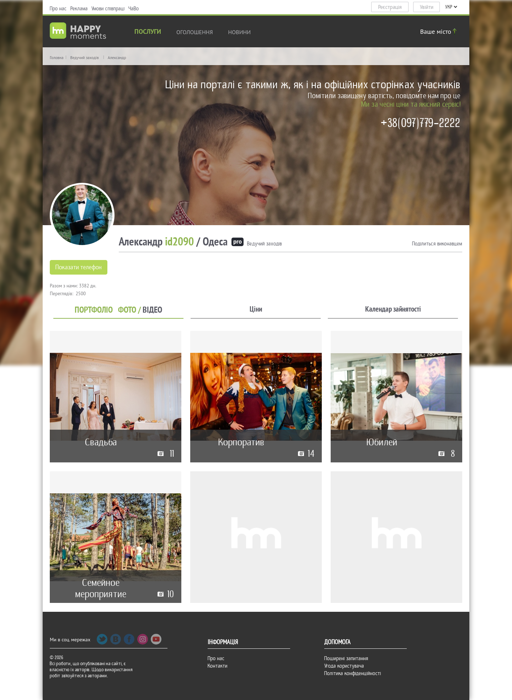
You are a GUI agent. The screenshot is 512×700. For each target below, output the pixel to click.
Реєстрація (390, 7)
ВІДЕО (152, 310)
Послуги (147, 32)
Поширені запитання (346, 658)
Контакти (218, 666)
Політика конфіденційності (352, 673)
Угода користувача (344, 666)
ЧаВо (133, 8)
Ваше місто (439, 31)
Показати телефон (78, 267)
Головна (56, 57)
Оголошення (194, 32)
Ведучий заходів (84, 57)
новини (239, 32)
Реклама (79, 8)
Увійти (426, 7)
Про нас (58, 8)
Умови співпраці (108, 8)
